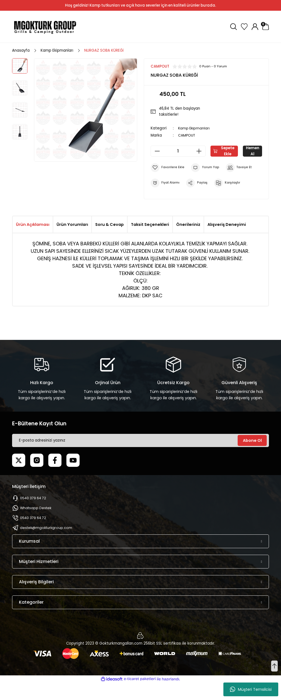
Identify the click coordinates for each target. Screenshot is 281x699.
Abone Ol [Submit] (252, 456)
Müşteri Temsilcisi (251, 689)
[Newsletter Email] (140, 456)
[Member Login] (255, 26)
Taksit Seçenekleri (150, 240)
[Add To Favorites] (167, 183)
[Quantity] (178, 151)
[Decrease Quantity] (156, 151)
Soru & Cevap (109, 240)
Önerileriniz (188, 240)
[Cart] (265, 26)
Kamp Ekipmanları (194, 128)
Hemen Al (206, 167)
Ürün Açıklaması (32, 240)
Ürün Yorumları (72, 240)
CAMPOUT (187, 135)
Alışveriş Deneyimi (226, 240)
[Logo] (45, 27)
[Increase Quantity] (201, 151)
